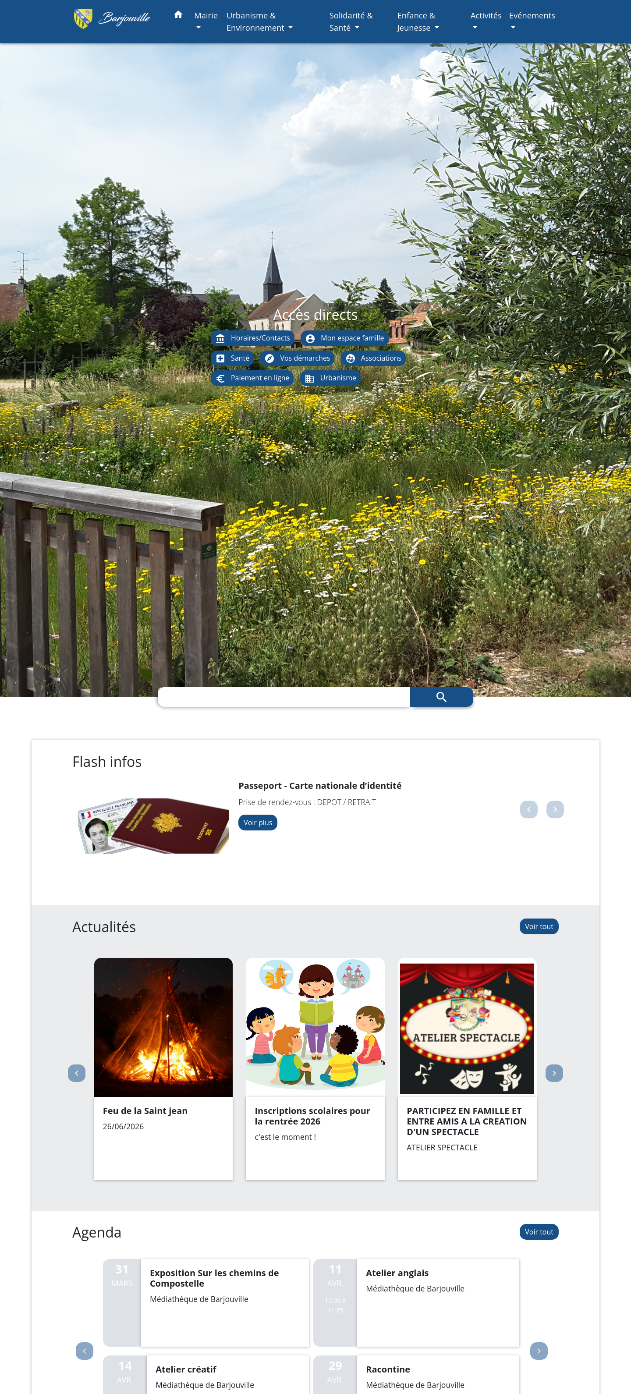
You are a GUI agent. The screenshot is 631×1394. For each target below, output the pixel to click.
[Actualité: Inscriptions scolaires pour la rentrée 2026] (315, 1069)
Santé (232, 358)
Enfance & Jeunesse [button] (416, 21)
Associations (373, 358)
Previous (84, 1351)
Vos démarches (297, 358)
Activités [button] (486, 15)
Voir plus (258, 822)
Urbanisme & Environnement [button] (257, 21)
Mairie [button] (206, 15)
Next (539, 1351)
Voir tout (539, 926)
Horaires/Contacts (252, 338)
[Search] (284, 697)
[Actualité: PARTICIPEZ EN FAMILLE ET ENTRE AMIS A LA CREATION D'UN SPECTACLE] (467, 1069)
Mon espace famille (344, 338)
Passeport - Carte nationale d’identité (319, 785)
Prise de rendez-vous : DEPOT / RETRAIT (307, 802)
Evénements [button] (532, 15)
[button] (178, 16)
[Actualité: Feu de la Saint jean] (163, 1069)
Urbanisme (330, 378)
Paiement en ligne (252, 378)
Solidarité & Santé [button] (351, 21)
